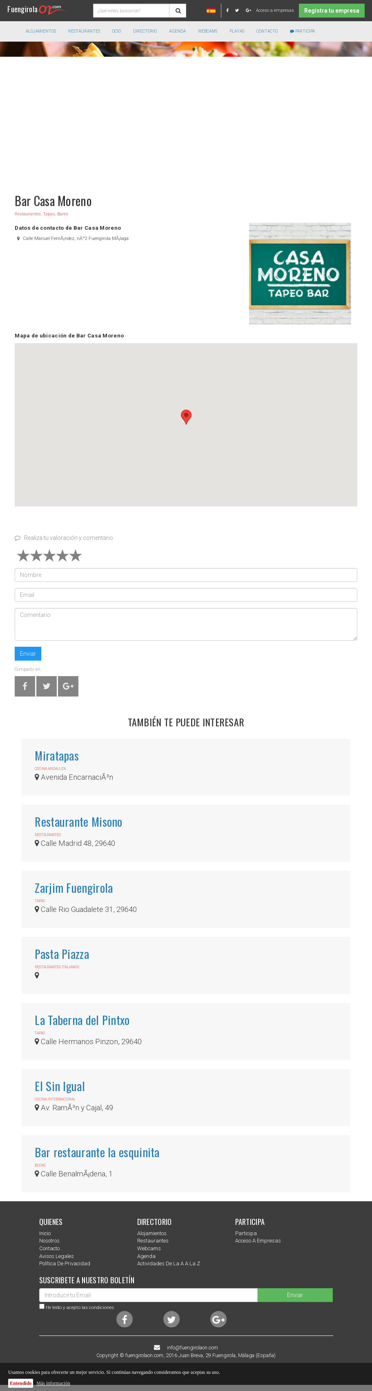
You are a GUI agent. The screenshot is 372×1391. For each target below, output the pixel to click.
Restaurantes (153, 1241)
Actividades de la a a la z (168, 1263)
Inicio (45, 1233)
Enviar (28, 653)
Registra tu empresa (331, 10)
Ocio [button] (116, 31)
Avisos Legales (56, 1256)
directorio (145, 31)
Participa (302, 31)
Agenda (177, 31)
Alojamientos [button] (41, 31)
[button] (186, 417)
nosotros (49, 1241)
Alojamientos (152, 1233)
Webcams (207, 31)
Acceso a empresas (275, 10)
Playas (236, 31)
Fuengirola (38, 8)
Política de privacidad (64, 1263)
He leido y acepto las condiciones (80, 1307)
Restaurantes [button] (84, 31)
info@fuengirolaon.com (192, 1348)
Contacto (267, 31)
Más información (53, 1383)
